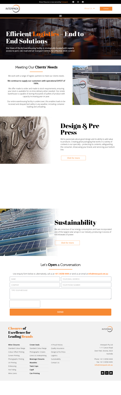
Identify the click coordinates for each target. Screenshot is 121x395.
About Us (89, 8)
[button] (61, 16)
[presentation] (25, 303)
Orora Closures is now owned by (53, 2)
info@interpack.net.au (98, 273)
